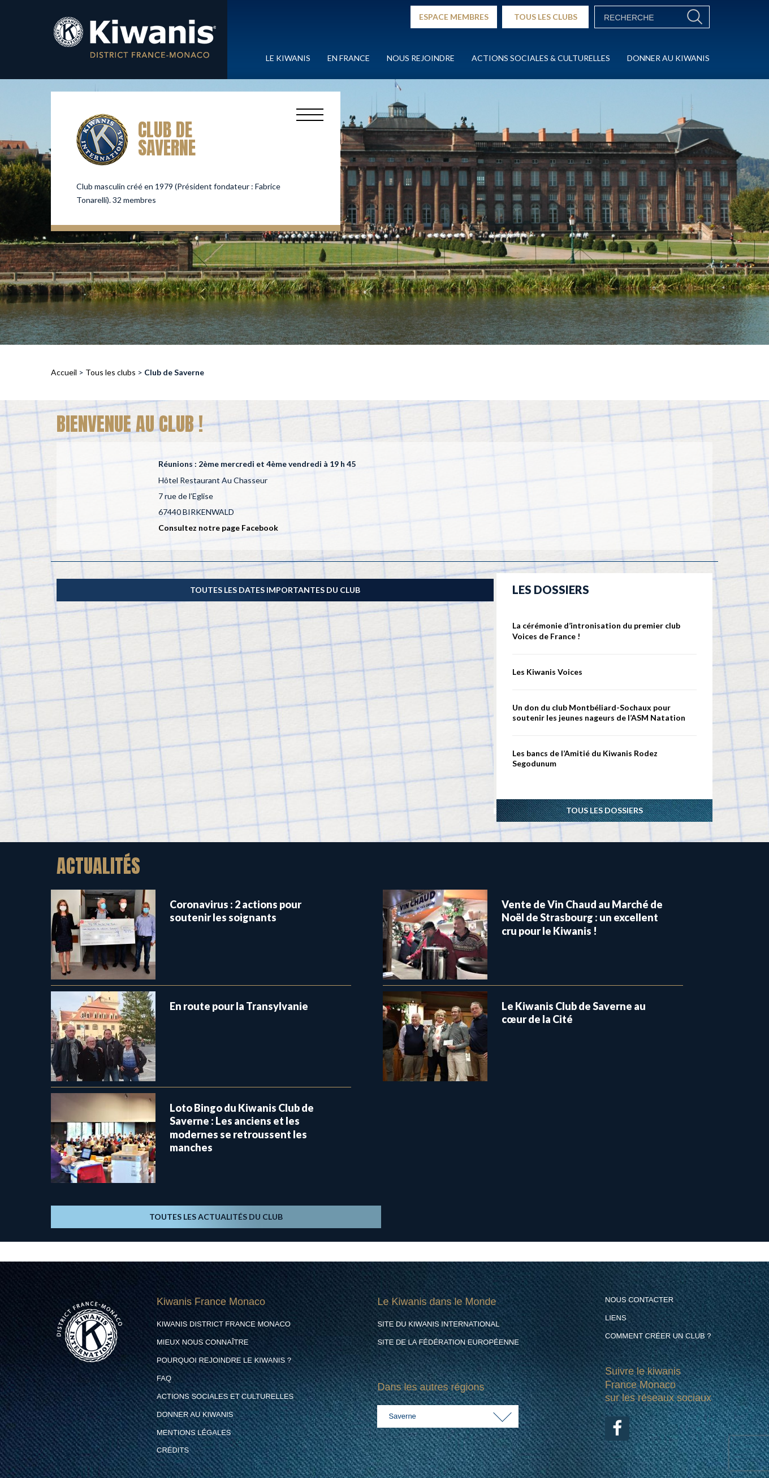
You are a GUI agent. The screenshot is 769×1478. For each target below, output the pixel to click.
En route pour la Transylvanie (239, 1006)
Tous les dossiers (604, 810)
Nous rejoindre (421, 58)
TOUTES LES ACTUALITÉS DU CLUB (216, 1216)
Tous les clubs (110, 372)
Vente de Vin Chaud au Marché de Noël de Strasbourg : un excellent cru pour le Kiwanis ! (582, 917)
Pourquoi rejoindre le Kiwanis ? (224, 1360)
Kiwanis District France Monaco (224, 1324)
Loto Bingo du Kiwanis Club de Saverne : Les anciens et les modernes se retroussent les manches (242, 1128)
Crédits (173, 1450)
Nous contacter (639, 1299)
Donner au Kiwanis (668, 58)
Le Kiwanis (288, 58)
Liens (616, 1318)
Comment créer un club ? (658, 1336)
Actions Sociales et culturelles (225, 1396)
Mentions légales (194, 1432)
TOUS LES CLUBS (545, 16)
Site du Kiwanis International (438, 1324)
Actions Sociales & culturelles (541, 58)
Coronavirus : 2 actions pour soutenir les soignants (235, 911)
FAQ (164, 1378)
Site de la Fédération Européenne (448, 1342)
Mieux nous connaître (203, 1342)
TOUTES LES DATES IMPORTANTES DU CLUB (275, 590)
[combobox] (448, 1416)
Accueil (64, 372)
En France (348, 58)
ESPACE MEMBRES (454, 16)
